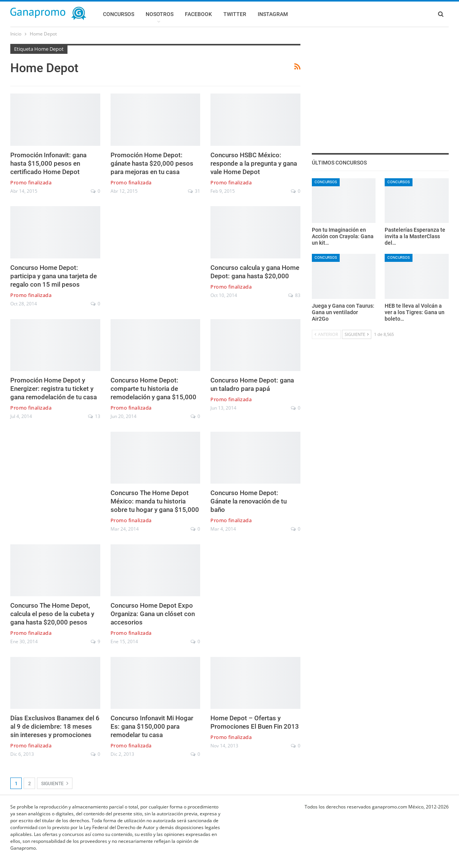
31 (194, 191)
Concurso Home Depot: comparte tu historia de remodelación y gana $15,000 (153, 388)
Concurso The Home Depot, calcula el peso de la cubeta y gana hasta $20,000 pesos (52, 614)
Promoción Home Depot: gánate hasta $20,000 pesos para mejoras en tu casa (152, 163)
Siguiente (54, 783)
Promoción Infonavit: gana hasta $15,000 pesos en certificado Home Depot (48, 163)
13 (94, 416)
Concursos (118, 14)
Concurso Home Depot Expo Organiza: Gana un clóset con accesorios (153, 614)
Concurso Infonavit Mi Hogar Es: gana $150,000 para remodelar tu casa (152, 726)
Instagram (273, 14)
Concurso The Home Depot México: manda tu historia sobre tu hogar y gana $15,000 (155, 501)
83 (294, 295)
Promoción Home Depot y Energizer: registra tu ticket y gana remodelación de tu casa (53, 388)
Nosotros (159, 14)
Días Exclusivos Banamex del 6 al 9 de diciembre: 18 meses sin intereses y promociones (55, 726)
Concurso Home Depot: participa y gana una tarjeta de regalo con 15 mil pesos (53, 276)
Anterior (326, 334)
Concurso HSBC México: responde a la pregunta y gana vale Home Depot (253, 163)
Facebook (198, 14)
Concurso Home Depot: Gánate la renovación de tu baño (248, 501)
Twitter (234, 14)
